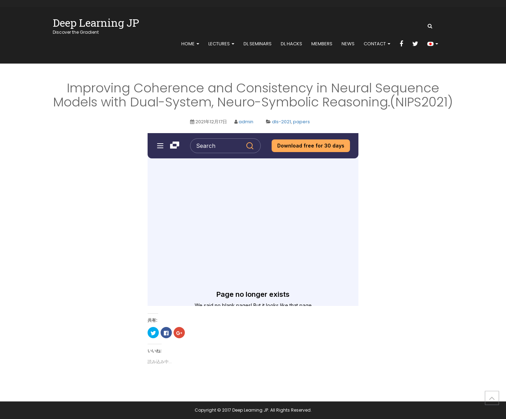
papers (301, 121)
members (321, 43)
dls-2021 (281, 121)
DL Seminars (258, 43)
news (348, 43)
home (190, 43)
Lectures (221, 43)
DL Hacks (291, 43)
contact (377, 43)
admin (246, 121)
